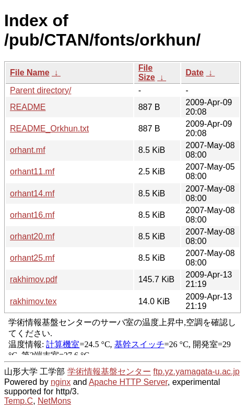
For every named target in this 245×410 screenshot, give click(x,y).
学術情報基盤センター (109, 371)
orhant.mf (27, 150)
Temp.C (18, 400)
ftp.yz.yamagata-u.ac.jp (196, 371)
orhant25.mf (32, 257)
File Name (30, 72)
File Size (146, 72)
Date (194, 72)
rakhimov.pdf (33, 279)
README (27, 107)
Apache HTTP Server (128, 382)
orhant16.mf (32, 214)
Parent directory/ (40, 90)
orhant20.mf (32, 236)
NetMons (54, 400)
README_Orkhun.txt (49, 128)
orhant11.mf (32, 171)
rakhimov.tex (33, 301)
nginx (61, 382)
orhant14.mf (32, 193)
